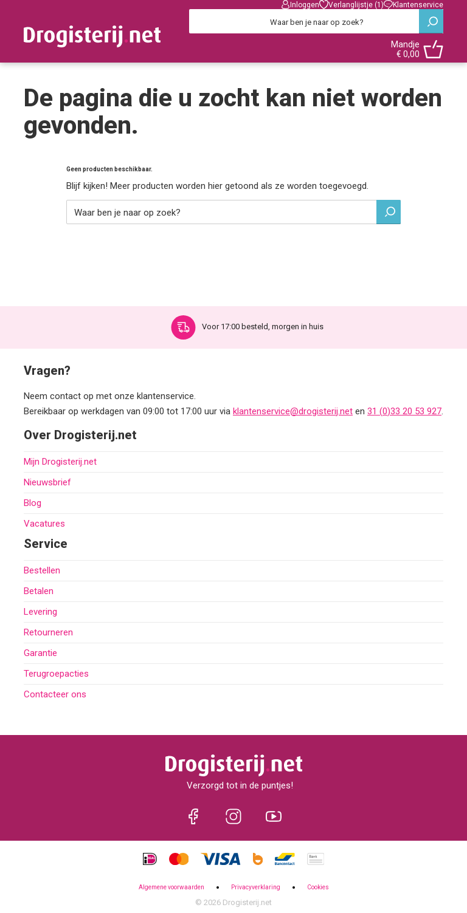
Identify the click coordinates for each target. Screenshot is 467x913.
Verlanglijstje (351, 4)
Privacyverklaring (255, 887)
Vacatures (44, 523)
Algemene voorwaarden (171, 887)
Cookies (318, 887)
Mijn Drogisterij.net (60, 461)
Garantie (40, 653)
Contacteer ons (55, 694)
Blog (32, 503)
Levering (40, 611)
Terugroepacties (56, 673)
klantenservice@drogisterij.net (293, 411)
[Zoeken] (316, 21)
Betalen (39, 591)
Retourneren (48, 632)
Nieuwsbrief (47, 482)
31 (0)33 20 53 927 (404, 411)
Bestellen (42, 570)
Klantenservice (413, 4)
